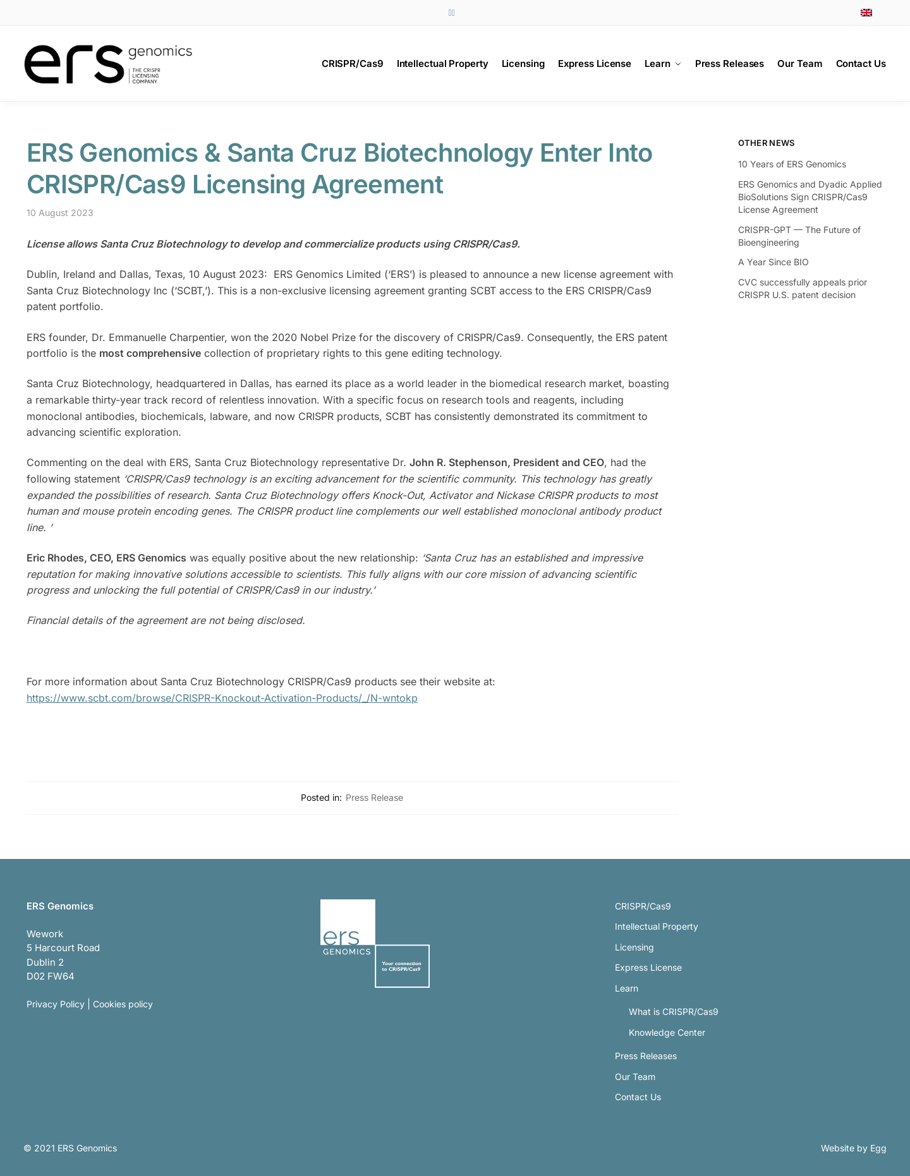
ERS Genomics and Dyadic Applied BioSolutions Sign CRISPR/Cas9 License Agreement (810, 197)
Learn (626, 988)
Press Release (374, 797)
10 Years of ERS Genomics (792, 164)
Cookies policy (123, 1004)
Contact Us (638, 1096)
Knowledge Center (667, 1032)
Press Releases (646, 1055)
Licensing (634, 947)
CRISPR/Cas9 (643, 906)
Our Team (635, 1076)
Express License (648, 967)
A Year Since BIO (773, 261)
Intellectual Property (656, 926)
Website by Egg (854, 1148)
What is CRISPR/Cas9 (674, 1011)
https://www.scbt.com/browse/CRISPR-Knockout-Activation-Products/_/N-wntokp (222, 698)
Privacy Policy (56, 1004)
